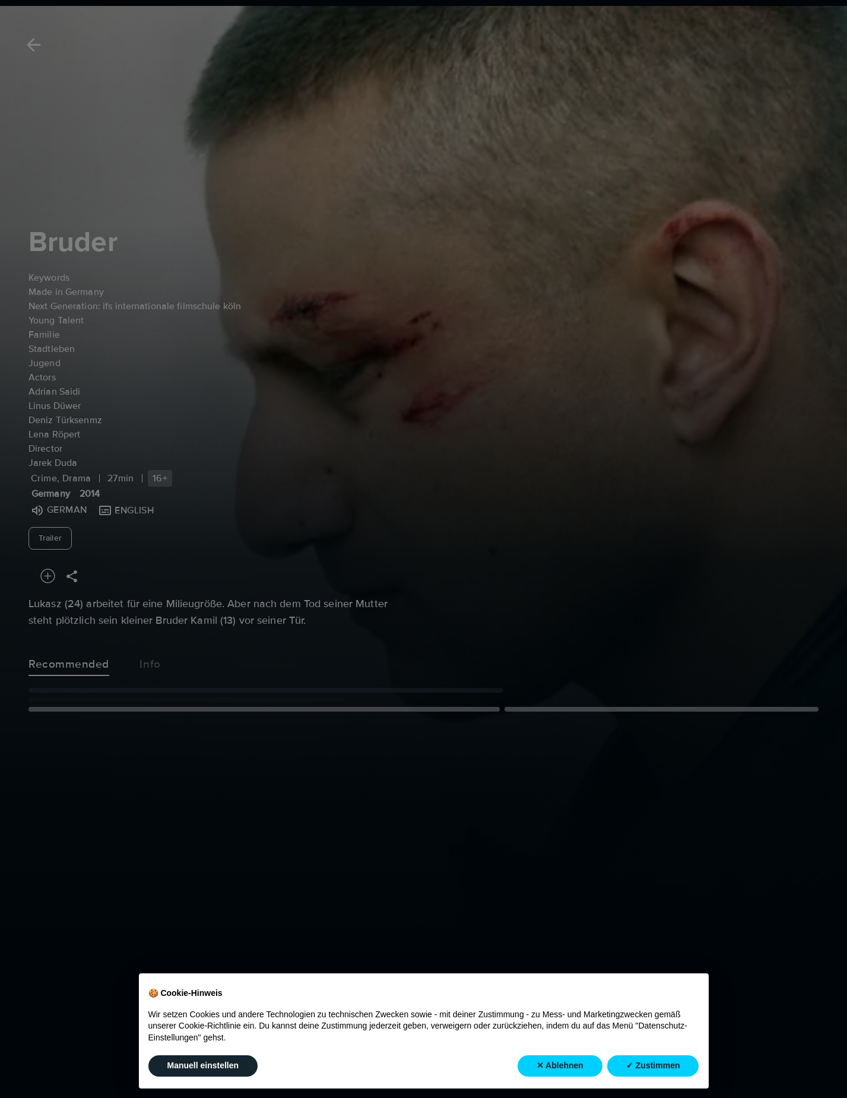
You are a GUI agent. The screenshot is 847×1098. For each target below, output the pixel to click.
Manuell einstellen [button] (203, 1074)
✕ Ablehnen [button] (560, 1074)
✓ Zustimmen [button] (653, 1074)
